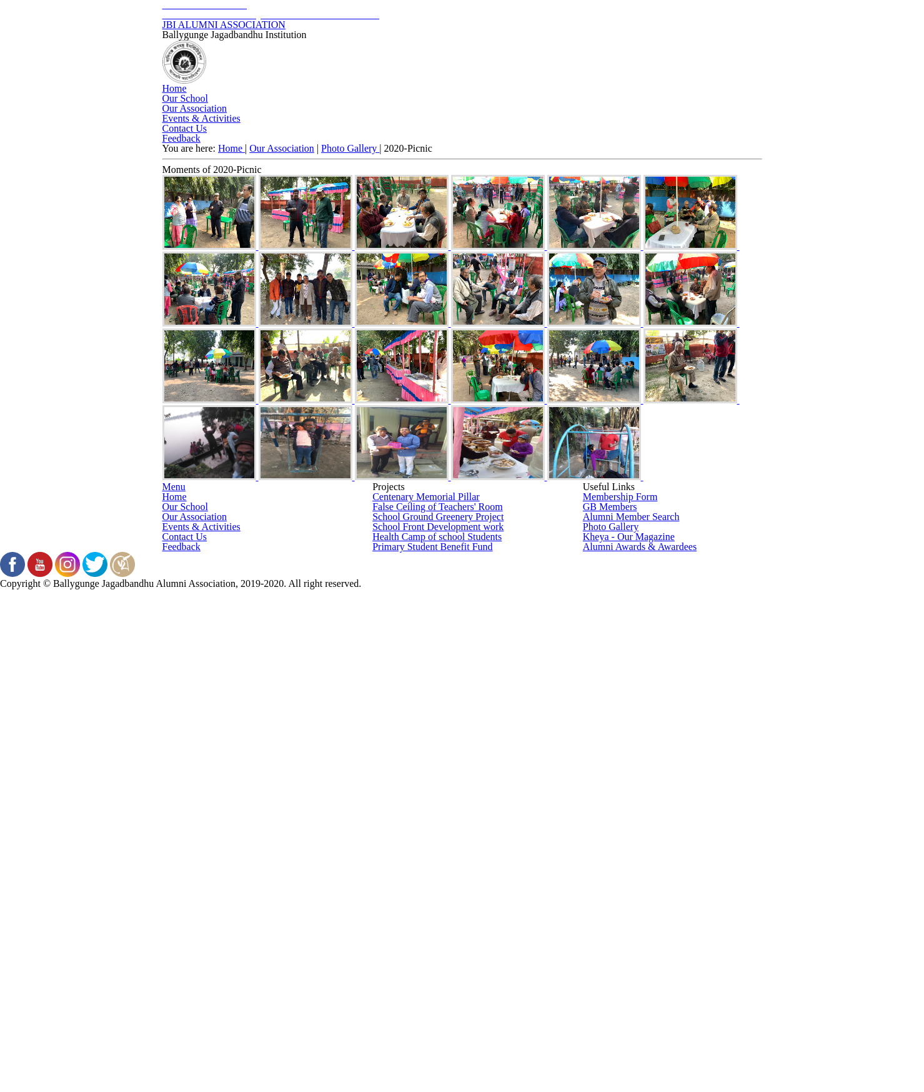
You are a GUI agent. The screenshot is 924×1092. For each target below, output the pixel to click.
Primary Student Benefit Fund (430, 950)
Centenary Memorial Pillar (423, 812)
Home (231, 190)
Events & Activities (556, 190)
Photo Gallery (352, 325)
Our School (310, 190)
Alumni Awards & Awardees (639, 950)
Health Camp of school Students (438, 922)
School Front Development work (437, 895)
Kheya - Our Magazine (628, 922)
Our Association (422, 190)
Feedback (462, 226)
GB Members (609, 839)
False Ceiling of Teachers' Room (438, 839)
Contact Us (674, 190)
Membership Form (619, 812)
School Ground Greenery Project (438, 867)
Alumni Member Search (629, 867)
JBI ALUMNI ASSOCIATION (462, 53)
